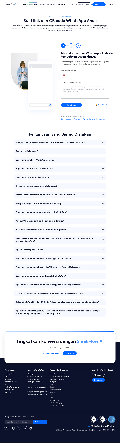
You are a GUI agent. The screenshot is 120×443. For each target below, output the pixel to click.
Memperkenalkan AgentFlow (37, 392)
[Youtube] (31, 428)
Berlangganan (40, 422)
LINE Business (54, 400)
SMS (51, 384)
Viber (51, 397)
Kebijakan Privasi (95, 430)
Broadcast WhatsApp (34, 376)
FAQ (5, 384)
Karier (6, 376)
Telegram (53, 395)
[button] (64, 75)
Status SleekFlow (10, 382)
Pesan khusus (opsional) (71, 82)
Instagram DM (54, 382)
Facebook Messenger (57, 379)
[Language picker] (73, 4)
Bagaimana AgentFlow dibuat (37, 394)
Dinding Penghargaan (11, 387)
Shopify (52, 387)
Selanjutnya (71, 105)
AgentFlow (33, 4)
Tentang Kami (9, 374)
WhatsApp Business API (58, 374)
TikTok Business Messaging (59, 376)
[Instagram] (13, 428)
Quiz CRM (7, 392)
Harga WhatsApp (33, 379)
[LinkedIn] (19, 428)
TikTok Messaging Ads (57, 403)
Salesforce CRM (55, 390)
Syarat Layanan (82, 430)
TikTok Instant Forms (57, 405)
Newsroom (8, 379)
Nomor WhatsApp (68, 71)
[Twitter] (25, 428)
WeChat (52, 392)
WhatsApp (30, 374)
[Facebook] (6, 428)
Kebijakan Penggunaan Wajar (65, 430)
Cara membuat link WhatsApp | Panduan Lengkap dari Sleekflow (83, 119)
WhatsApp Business (33, 382)
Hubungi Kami (9, 390)
